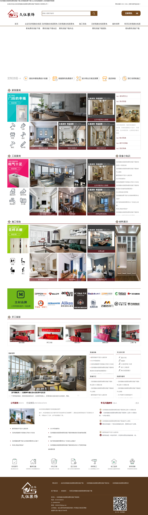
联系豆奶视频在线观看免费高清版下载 (132, 24)
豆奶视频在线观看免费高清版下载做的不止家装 (116, 421)
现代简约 (72, 279)
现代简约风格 (43, 148)
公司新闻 (17, 403)
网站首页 (55, 483)
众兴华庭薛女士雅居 (101, 120)
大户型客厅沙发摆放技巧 (125, 395)
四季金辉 (101, 251)
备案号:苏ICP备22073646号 (59, 510)
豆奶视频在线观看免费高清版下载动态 (50, 24)
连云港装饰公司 (101, 279)
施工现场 (82, 24)
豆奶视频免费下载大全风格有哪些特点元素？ (25, 441)
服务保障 (115, 24)
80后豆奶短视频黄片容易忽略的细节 (49, 409)
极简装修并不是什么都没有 (124, 175)
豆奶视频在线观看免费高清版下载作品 (66, 24)
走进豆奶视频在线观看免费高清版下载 (33, 24)
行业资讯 (36, 403)
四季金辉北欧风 (101, 214)
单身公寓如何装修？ (122, 209)
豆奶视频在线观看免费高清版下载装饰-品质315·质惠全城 (119, 410)
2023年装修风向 (120, 178)
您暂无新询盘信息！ (135, 4)
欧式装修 (43, 214)
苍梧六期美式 (72, 148)
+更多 (137, 403)
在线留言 (63, 491)
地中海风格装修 (43, 279)
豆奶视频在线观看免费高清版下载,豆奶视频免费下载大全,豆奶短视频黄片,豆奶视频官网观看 (27, 1)
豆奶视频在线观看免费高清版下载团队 (99, 24)
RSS (123, 4)
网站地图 (118, 4)
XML (126, 4)
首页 (16, 24)
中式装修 (72, 214)
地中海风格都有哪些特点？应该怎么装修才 (63, 441)
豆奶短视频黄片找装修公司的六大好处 (127, 182)
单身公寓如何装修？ (18, 445)
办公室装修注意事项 (122, 192)
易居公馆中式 (101, 148)
